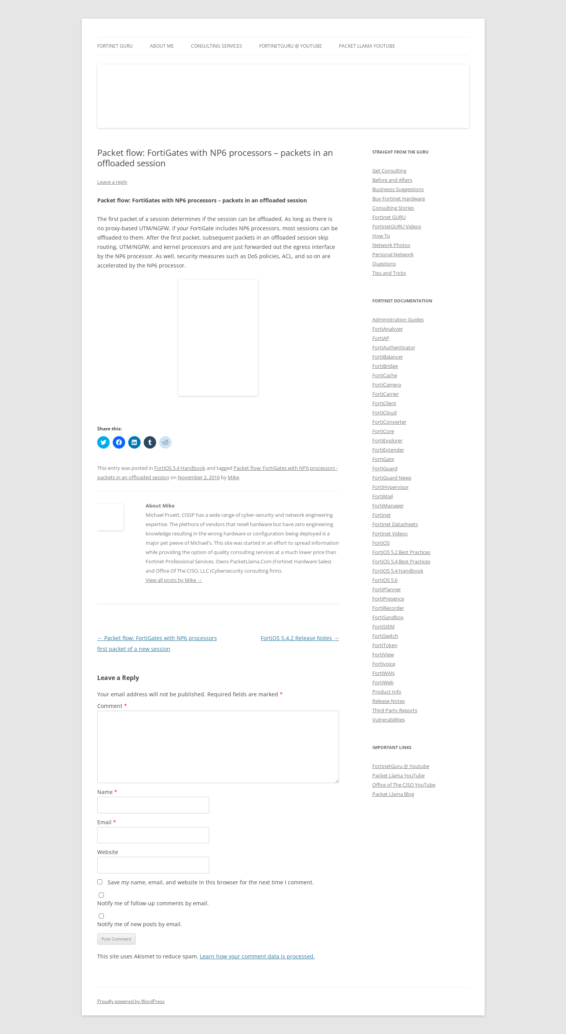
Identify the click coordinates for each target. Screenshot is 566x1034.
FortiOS (381, 542)
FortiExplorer (387, 440)
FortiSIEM (383, 626)
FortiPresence (388, 598)
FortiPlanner (386, 589)
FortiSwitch (385, 635)
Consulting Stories (393, 207)
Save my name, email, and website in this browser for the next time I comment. (211, 882)
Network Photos (391, 245)
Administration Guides (398, 319)
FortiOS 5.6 (384, 580)
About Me (162, 46)
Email (106, 822)
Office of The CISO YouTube (403, 784)
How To (381, 235)
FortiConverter (389, 421)
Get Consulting (389, 170)
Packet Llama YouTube (367, 46)
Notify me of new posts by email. (139, 924)
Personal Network (393, 254)
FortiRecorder (388, 607)
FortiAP (380, 338)
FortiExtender (388, 449)
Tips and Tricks (389, 272)
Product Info (386, 691)
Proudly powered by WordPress (131, 1001)
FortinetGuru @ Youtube (400, 766)
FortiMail (382, 496)
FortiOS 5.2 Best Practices (401, 552)
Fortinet (381, 514)
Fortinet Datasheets (395, 524)
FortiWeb (383, 682)
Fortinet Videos (390, 533)
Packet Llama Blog (393, 794)
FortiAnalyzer (387, 328)
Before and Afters (392, 179)
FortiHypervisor (390, 486)
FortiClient (384, 403)
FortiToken (384, 645)
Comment (112, 705)
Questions (384, 263)
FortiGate (383, 459)
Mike (233, 477)
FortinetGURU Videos (396, 226)
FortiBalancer (387, 356)
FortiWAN (383, 673)
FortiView (383, 654)
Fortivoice (383, 663)
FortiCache (384, 375)
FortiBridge (385, 366)
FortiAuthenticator (393, 347)
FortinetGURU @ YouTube (290, 46)
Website (107, 852)
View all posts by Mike (174, 580)
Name (107, 792)
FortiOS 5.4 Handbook (179, 467)
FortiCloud (384, 412)
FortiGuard (384, 468)
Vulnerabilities (388, 719)
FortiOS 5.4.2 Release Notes (300, 638)
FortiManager (388, 505)
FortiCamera (386, 384)
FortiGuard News (391, 477)
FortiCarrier (385, 393)
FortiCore (383, 431)
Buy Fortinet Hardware (398, 198)
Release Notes (388, 700)
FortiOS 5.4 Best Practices (401, 561)
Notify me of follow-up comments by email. (153, 903)
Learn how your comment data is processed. (257, 956)
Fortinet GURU (115, 46)
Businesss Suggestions (398, 189)
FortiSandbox (388, 617)
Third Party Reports (394, 710)
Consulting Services (216, 46)
